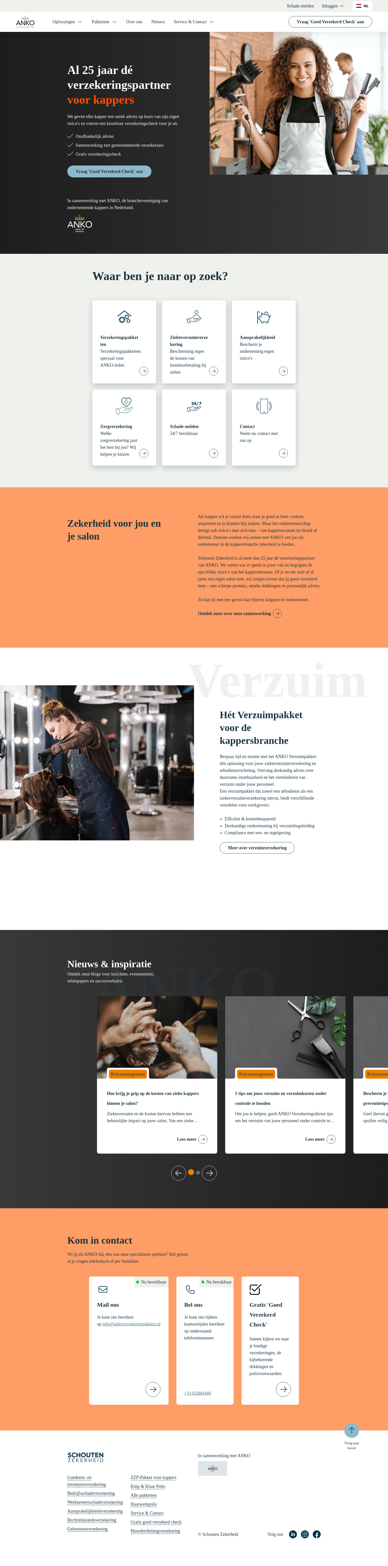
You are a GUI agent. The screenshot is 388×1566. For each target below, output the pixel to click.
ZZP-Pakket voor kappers (153, 1477)
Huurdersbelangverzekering (155, 1530)
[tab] (191, 1172)
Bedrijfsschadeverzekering (91, 1493)
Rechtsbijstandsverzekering (91, 1520)
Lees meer (186, 1139)
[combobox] (362, 6)
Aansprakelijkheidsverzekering (95, 1511)
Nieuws (158, 21)
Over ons (134, 21)
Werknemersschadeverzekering (95, 1502)
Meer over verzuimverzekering (257, 847)
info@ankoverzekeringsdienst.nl (132, 1324)
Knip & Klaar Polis (148, 1486)
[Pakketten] (104, 22)
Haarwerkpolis (144, 1504)
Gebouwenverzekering (87, 1528)
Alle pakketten (144, 1495)
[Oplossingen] (67, 22)
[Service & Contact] (194, 22)
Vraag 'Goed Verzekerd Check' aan (330, 21)
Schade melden (300, 5)
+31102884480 (197, 1393)
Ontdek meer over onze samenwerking (234, 613)
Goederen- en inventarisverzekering (86, 1481)
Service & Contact (147, 1513)
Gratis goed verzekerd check (156, 1521)
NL (362, 5)
